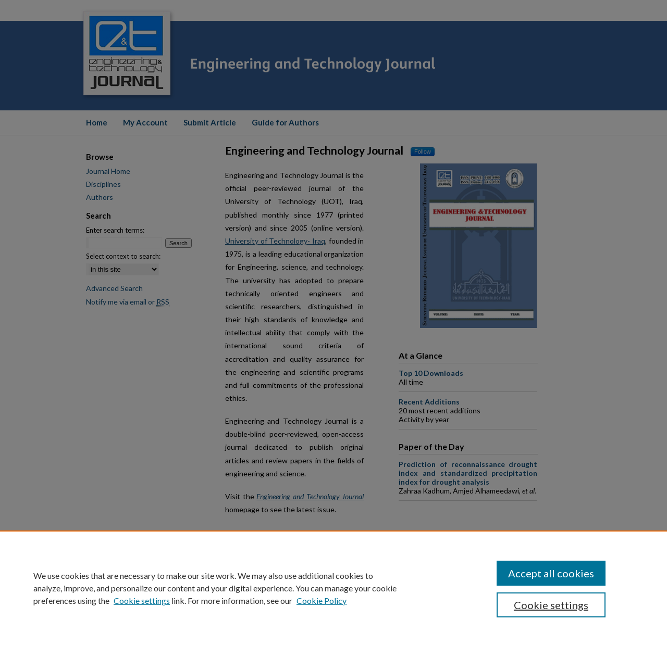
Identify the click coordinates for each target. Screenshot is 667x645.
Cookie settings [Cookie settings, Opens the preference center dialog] (551, 605)
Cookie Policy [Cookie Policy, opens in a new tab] (322, 600)
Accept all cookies (551, 573)
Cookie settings (142, 600)
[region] (333, 587)
